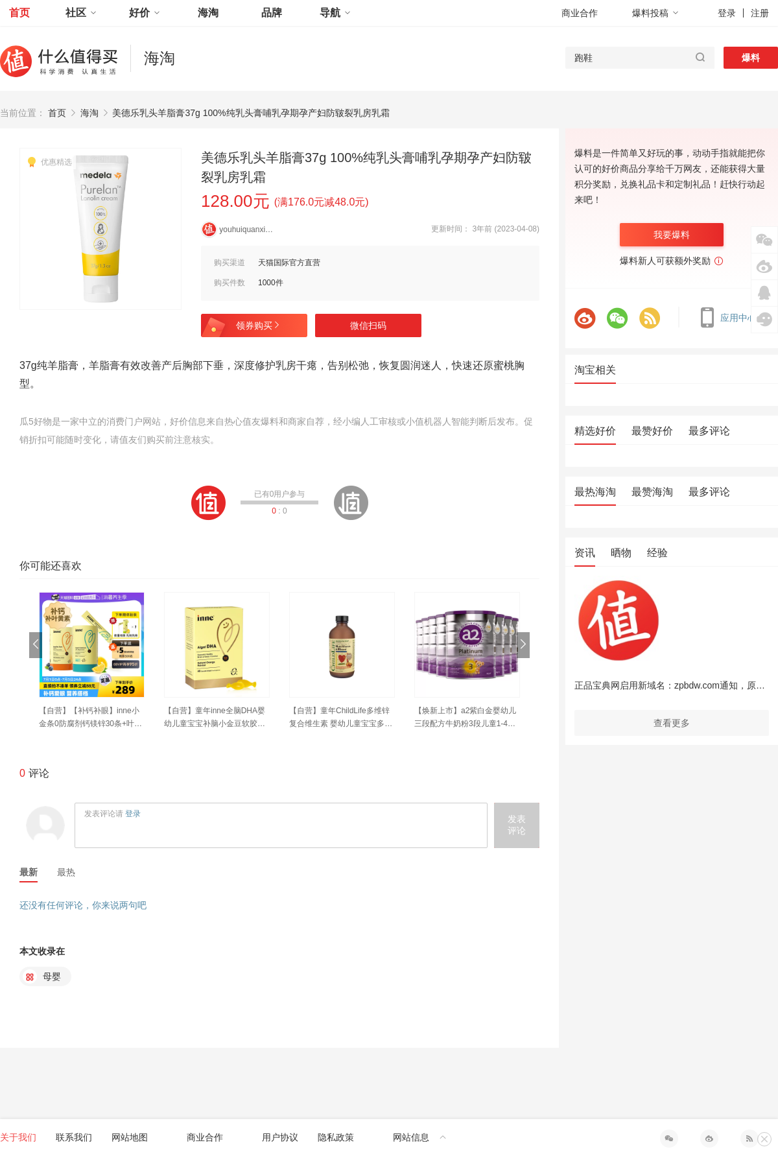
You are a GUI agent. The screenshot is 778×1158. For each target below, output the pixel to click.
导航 (335, 12)
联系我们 (74, 1137)
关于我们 (18, 1137)
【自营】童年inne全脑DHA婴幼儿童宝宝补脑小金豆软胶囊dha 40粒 (217, 718)
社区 (81, 12)
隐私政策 (336, 1137)
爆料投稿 (655, 13)
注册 (760, 13)
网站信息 (420, 1137)
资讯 (584, 552)
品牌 (271, 12)
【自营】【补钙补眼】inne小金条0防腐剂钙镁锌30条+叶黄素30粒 (90, 718)
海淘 (208, 12)
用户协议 (280, 1137)
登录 (727, 13)
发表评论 (517, 825)
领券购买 (258, 325)
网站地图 (130, 1137)
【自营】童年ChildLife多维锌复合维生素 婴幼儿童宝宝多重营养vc (340, 718)
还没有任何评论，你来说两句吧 (83, 905)
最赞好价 (652, 430)
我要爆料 (672, 235)
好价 (144, 12)
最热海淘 (595, 491)
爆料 (751, 58)
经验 (657, 552)
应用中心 (730, 318)
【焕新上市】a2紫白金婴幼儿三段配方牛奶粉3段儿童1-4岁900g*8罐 (467, 718)
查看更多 (672, 723)
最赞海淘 (652, 491)
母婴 (42, 976)
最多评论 (709, 430)
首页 (19, 12)
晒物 (621, 552)
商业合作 (579, 13)
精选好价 (595, 430)
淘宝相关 (595, 369)
